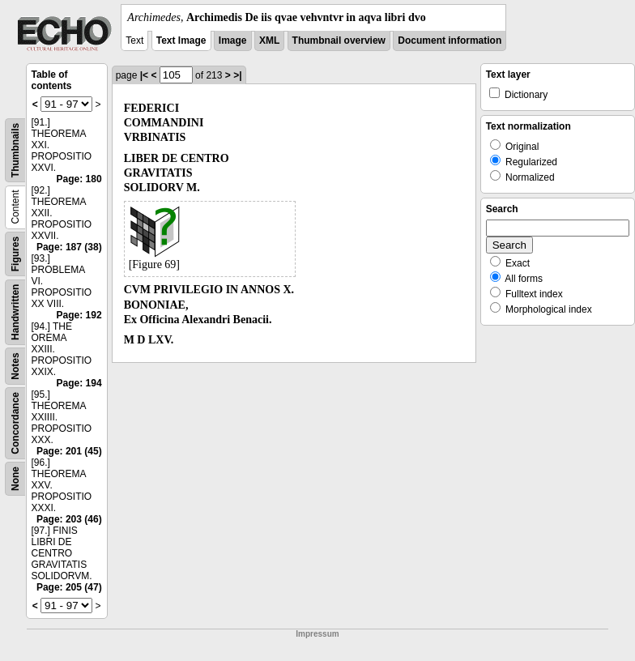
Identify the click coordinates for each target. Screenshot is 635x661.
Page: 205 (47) (69, 587)
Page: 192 (79, 315)
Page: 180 (79, 179)
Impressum (317, 633)
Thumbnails (15, 150)
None (15, 479)
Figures (15, 254)
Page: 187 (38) (69, 247)
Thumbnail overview (339, 40)
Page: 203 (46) (69, 519)
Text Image (181, 40)
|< (144, 75)
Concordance (15, 423)
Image (233, 40)
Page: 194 (79, 383)
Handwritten (15, 312)
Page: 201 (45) (69, 451)
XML (269, 40)
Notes (15, 365)
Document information (449, 40)
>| (237, 75)
